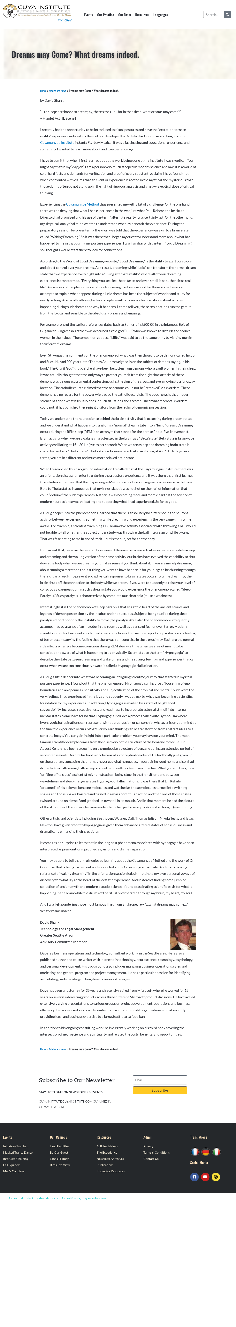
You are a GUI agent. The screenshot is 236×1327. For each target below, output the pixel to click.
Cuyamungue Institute (57, 142)
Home (43, 90)
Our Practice (105, 14)
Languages (160, 14)
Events (88, 14)
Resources (142, 14)
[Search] (227, 14)
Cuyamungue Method (83, 204)
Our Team (124, 14)
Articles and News (59, 90)
